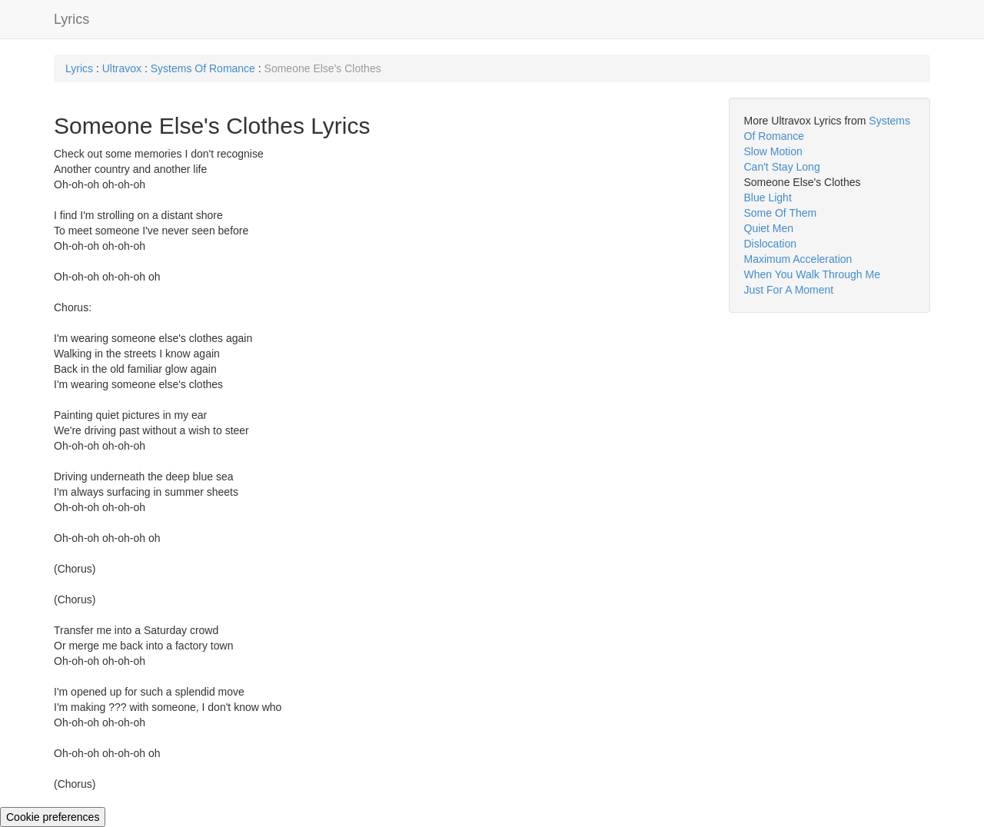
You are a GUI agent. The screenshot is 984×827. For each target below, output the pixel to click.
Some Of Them (780, 213)
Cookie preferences (52, 817)
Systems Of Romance (203, 68)
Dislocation (770, 243)
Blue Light (768, 197)
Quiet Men (769, 228)
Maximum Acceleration (798, 259)
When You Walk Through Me (812, 274)
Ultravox (121, 68)
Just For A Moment (789, 290)
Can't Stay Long (782, 167)
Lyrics (71, 19)
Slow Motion (773, 151)
